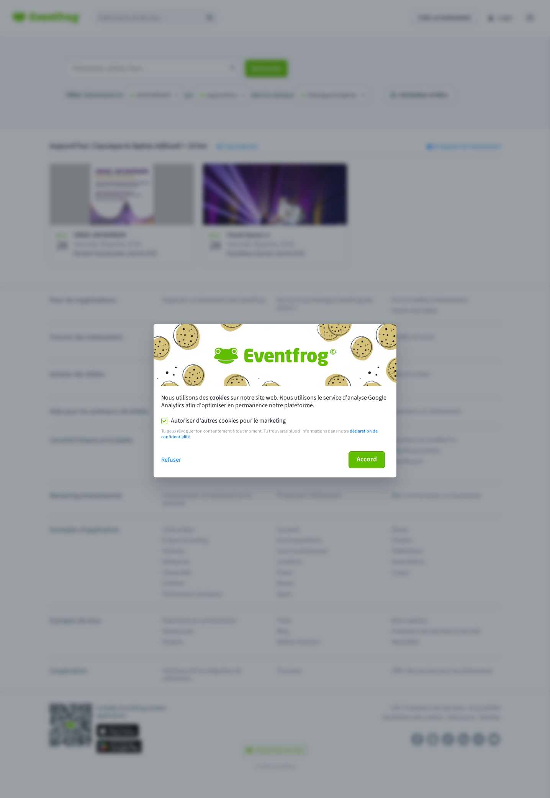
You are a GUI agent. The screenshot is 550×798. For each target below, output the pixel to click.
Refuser (171, 460)
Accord (367, 459)
